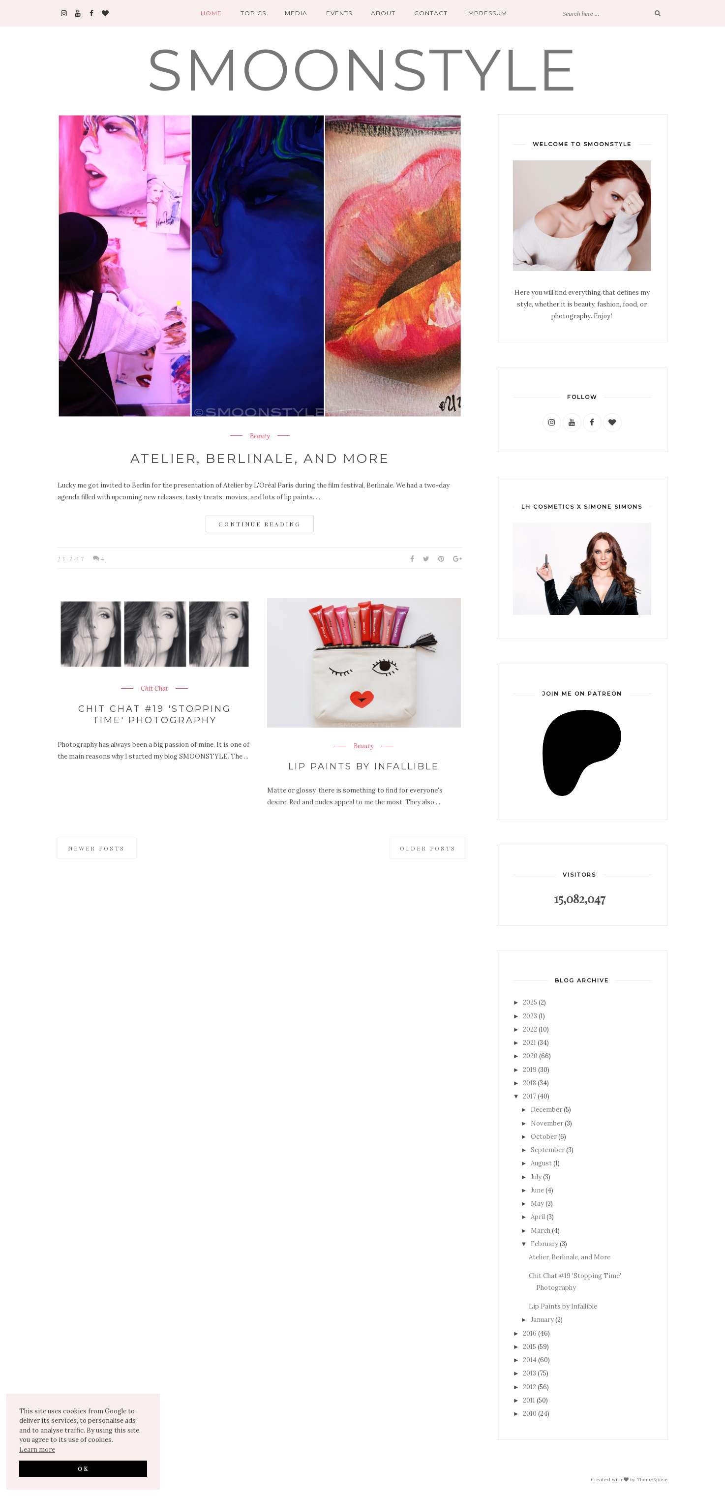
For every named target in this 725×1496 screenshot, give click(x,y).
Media (296, 13)
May (537, 1203)
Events (339, 13)
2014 (530, 1360)
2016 (530, 1333)
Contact (431, 13)
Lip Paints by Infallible (363, 766)
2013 (529, 1373)
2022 (530, 1029)
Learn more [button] (37, 1449)
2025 (530, 1002)
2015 (529, 1347)
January (542, 1319)
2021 (529, 1042)
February (544, 1244)
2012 (529, 1387)
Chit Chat (154, 689)
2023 (530, 1016)
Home (211, 13)
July (536, 1177)
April (538, 1217)
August (541, 1163)
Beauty (260, 436)
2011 (529, 1400)
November (547, 1123)
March (540, 1230)
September (548, 1150)
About (383, 13)
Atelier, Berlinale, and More (260, 458)
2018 (529, 1083)
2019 (530, 1070)
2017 (529, 1096)
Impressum (486, 13)
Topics (253, 13)
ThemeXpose (651, 1479)
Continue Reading (259, 524)
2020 (530, 1056)
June (537, 1190)
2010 (530, 1413)
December (546, 1109)
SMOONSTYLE (363, 69)
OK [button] (83, 1468)
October (544, 1136)
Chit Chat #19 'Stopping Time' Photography (154, 714)
